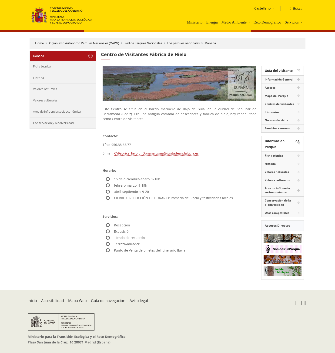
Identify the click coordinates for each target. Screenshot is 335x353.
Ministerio (195, 22)
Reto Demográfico (267, 22)
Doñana (210, 43)
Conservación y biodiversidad (53, 123)
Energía (212, 22)
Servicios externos (277, 128)
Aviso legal (139, 300)
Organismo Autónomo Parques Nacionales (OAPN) (84, 43)
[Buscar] (295, 8)
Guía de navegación (108, 300)
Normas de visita (276, 120)
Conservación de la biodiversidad (278, 202)
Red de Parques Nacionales (143, 43)
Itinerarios (272, 112)
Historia (38, 78)
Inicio (32, 300)
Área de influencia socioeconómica (57, 111)
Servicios (292, 22)
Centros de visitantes (279, 104)
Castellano (262, 8)
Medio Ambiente (234, 22)
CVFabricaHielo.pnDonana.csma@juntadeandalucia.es (156, 153)
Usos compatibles (277, 213)
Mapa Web (77, 300)
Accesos (270, 88)
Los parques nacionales (183, 43)
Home (39, 43)
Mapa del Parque (276, 96)
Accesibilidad (52, 300)
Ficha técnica (42, 66)
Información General (279, 79)
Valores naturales (45, 89)
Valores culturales (45, 100)
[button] (250, 22)
